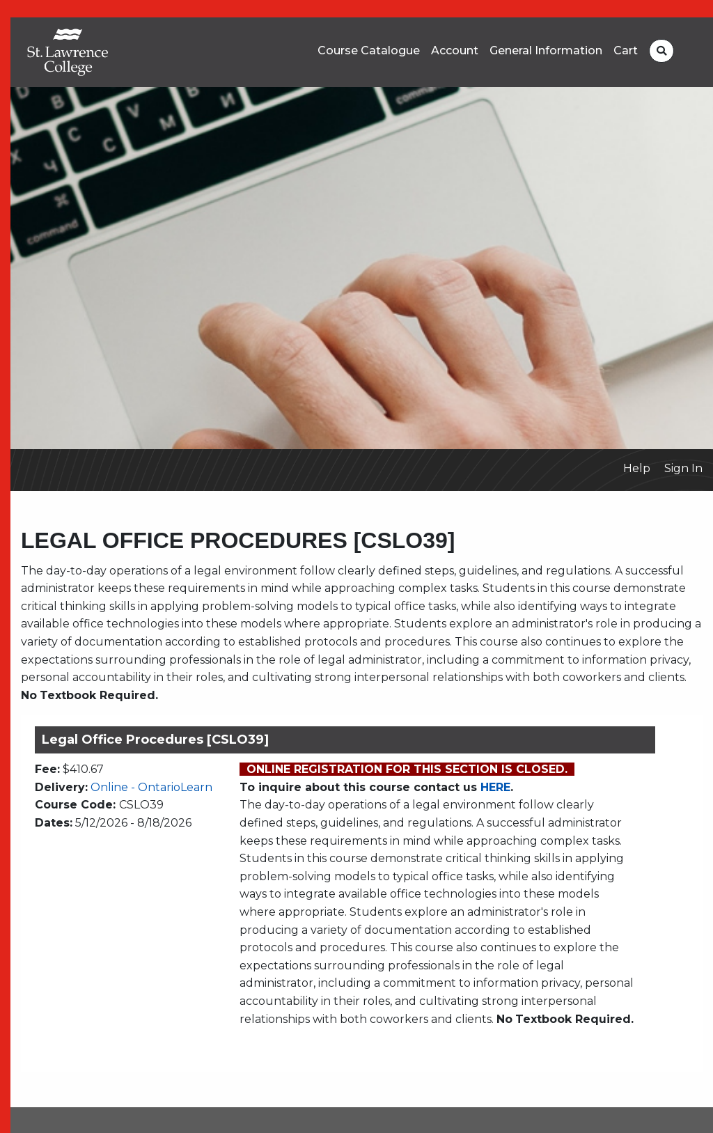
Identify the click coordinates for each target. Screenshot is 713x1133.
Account (454, 50)
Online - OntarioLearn (151, 787)
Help (636, 468)
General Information (545, 50)
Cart (625, 50)
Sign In (683, 468)
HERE (495, 787)
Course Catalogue (369, 50)
